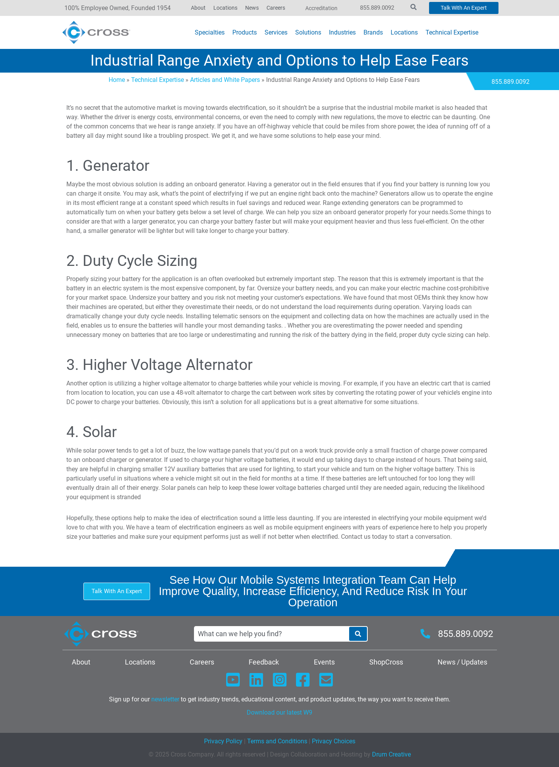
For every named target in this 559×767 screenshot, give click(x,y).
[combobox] (271, 634)
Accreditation (321, 8)
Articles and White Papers (225, 79)
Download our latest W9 (279, 712)
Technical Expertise (157, 79)
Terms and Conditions (276, 741)
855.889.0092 (377, 7)
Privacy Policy (223, 741)
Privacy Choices (333, 741)
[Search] (358, 634)
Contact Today (48, 81)
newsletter (165, 699)
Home (117, 79)
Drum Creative (391, 754)
